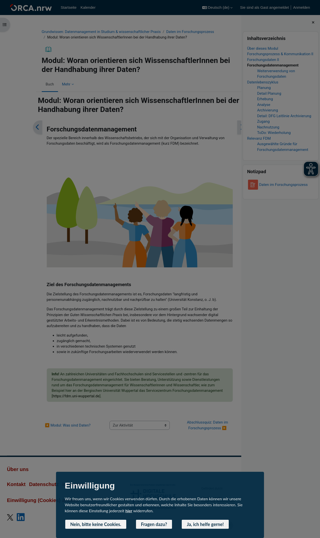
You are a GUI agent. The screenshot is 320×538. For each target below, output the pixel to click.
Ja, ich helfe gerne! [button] (205, 524)
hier (128, 510)
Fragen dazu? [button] (154, 524)
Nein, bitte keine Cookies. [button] (95, 524)
